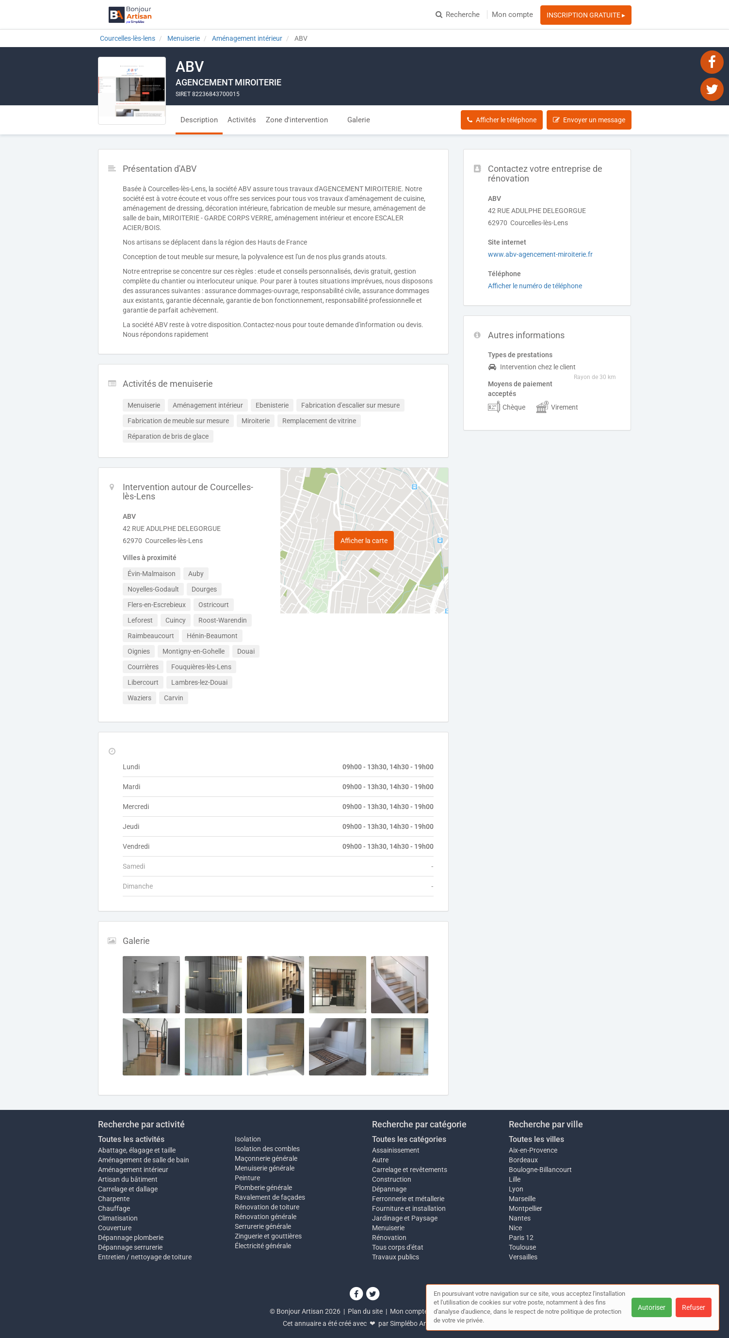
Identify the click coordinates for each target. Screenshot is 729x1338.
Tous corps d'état (397, 1247)
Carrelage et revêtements (409, 1169)
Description (199, 120)
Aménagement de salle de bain (143, 1160)
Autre (380, 1160)
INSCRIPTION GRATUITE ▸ (586, 15)
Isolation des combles (267, 1149)
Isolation (248, 1139)
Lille (514, 1179)
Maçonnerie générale (266, 1158)
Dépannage (389, 1189)
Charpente (114, 1199)
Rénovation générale (265, 1217)
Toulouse (522, 1247)
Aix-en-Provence (533, 1150)
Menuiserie (388, 1228)
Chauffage (114, 1208)
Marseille (522, 1199)
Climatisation (118, 1218)
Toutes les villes (536, 1139)
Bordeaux (523, 1160)
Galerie (358, 120)
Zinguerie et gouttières (268, 1236)
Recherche (458, 14)
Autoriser (651, 1307)
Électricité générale (263, 1246)
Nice (515, 1228)
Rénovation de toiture (267, 1207)
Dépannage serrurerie (130, 1247)
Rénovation (389, 1237)
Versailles (523, 1257)
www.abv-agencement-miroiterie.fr (540, 254)
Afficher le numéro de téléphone (535, 286)
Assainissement (396, 1150)
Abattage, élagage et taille (137, 1150)
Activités (241, 120)
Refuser (693, 1307)
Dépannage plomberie (130, 1237)
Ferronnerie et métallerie (408, 1199)
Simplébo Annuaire (418, 1323)
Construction (391, 1179)
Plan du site (365, 1311)
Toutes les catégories (409, 1139)
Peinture (247, 1178)
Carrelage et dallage (128, 1189)
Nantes (520, 1218)
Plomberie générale (263, 1187)
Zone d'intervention (297, 120)
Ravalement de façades (270, 1197)
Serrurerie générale (263, 1226)
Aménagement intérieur (133, 1169)
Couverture (114, 1228)
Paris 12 (521, 1237)
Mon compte (512, 14)
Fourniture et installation (409, 1208)
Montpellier (525, 1208)
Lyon (516, 1189)
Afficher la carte (364, 541)
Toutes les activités (131, 1139)
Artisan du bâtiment (128, 1179)
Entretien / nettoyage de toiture (145, 1257)
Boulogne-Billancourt (540, 1169)
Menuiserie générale (264, 1168)
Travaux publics (395, 1257)
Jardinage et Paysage (404, 1218)
